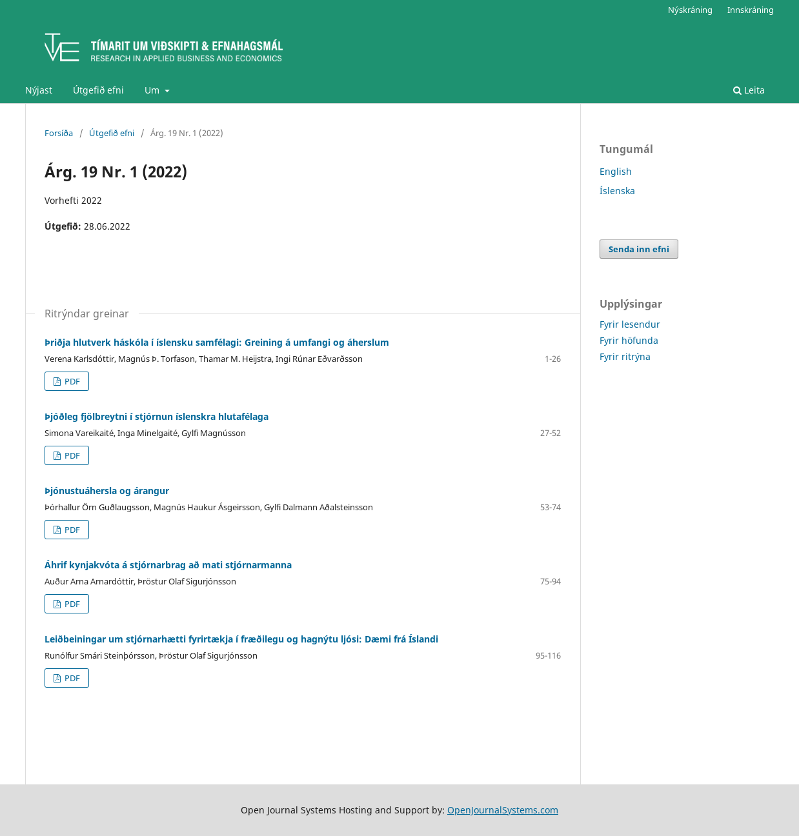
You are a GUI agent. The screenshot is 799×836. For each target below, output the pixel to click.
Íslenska (617, 190)
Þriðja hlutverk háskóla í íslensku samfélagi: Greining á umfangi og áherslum (217, 342)
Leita (749, 90)
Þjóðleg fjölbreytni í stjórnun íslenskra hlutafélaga (156, 416)
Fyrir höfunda (629, 340)
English (616, 171)
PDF (71, 381)
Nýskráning (690, 9)
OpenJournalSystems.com (502, 810)
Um (153, 90)
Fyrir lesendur (630, 324)
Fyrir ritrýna (625, 356)
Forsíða (59, 133)
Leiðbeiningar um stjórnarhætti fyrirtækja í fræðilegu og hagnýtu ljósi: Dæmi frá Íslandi (241, 639)
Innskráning (750, 9)
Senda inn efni (639, 249)
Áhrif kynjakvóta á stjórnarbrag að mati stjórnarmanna (168, 565)
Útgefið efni (98, 90)
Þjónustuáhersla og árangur (107, 490)
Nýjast (38, 90)
